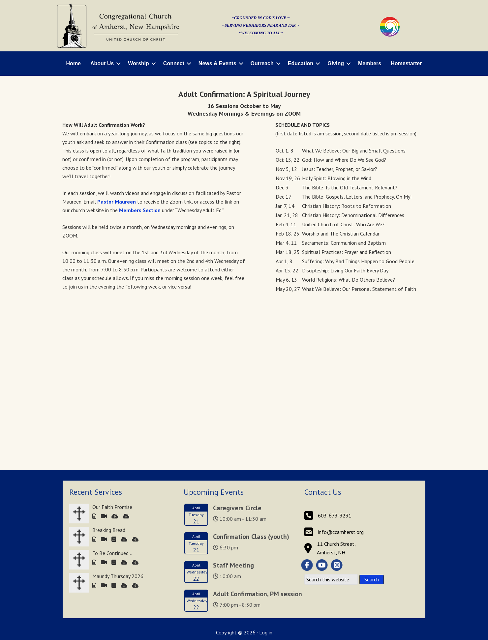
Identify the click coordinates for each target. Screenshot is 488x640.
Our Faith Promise (112, 343)
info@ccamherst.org (341, 368)
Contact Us (322, 328)
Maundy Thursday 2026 (117, 412)
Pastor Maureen (116, 201)
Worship (138, 63)
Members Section (140, 210)
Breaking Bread (108, 366)
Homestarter (406, 63)
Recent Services (95, 328)
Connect (173, 63)
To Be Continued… (112, 389)
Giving (335, 63)
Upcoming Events (214, 328)
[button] (118, 63)
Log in (265, 469)
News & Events (217, 63)
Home (73, 63)
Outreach (262, 63)
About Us (102, 63)
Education (300, 63)
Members (369, 63)
